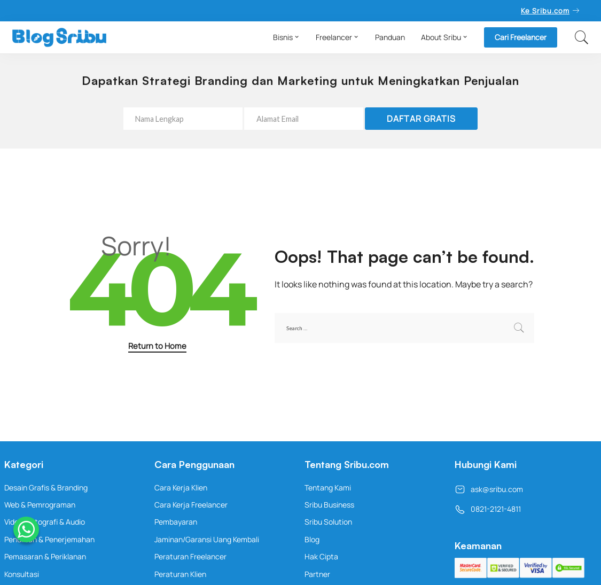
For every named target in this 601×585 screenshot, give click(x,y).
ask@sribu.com (489, 489)
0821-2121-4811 (488, 509)
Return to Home (157, 345)
